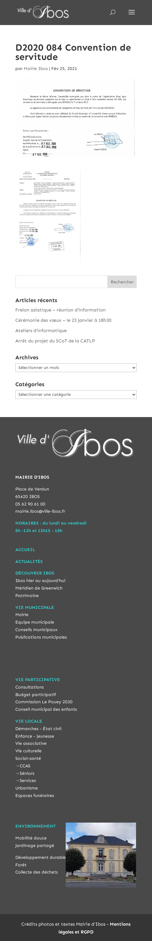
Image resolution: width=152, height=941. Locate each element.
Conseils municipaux (36, 629)
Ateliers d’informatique (41, 330)
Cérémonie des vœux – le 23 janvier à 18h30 (63, 320)
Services (28, 780)
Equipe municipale (34, 622)
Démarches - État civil (38, 728)
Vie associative (31, 743)
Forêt (21, 865)
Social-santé (28, 758)
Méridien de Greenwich (39, 588)
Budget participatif (35, 694)
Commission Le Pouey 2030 (44, 702)
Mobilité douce (31, 838)
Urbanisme (26, 788)
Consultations (29, 687)
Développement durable (40, 857)
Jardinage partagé (34, 845)
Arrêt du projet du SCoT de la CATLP (55, 341)
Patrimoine (27, 595)
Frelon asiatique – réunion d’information (60, 310)
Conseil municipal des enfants (46, 709)
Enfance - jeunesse (34, 736)
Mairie (21, 614)
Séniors (27, 773)
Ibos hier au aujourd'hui (40, 580)
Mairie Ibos (36, 68)
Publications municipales (41, 637)
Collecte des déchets (36, 872)
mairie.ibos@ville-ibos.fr (40, 511)
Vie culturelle (28, 751)
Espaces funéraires (34, 795)
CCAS (25, 766)
